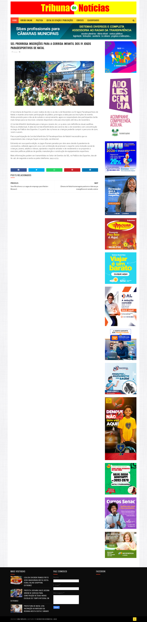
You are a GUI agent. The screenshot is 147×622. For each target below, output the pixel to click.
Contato (80, 20)
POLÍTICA (39, 20)
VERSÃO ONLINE (26, 20)
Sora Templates (21, 619)
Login (55, 619)
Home (14, 20)
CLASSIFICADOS (93, 20)
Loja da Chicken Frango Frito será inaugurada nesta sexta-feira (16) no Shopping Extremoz (36, 581)
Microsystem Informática (44, 619)
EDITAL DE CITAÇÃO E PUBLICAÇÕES (60, 20)
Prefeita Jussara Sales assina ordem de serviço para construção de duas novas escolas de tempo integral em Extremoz (30, 595)
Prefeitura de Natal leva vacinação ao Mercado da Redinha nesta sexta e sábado (36, 608)
